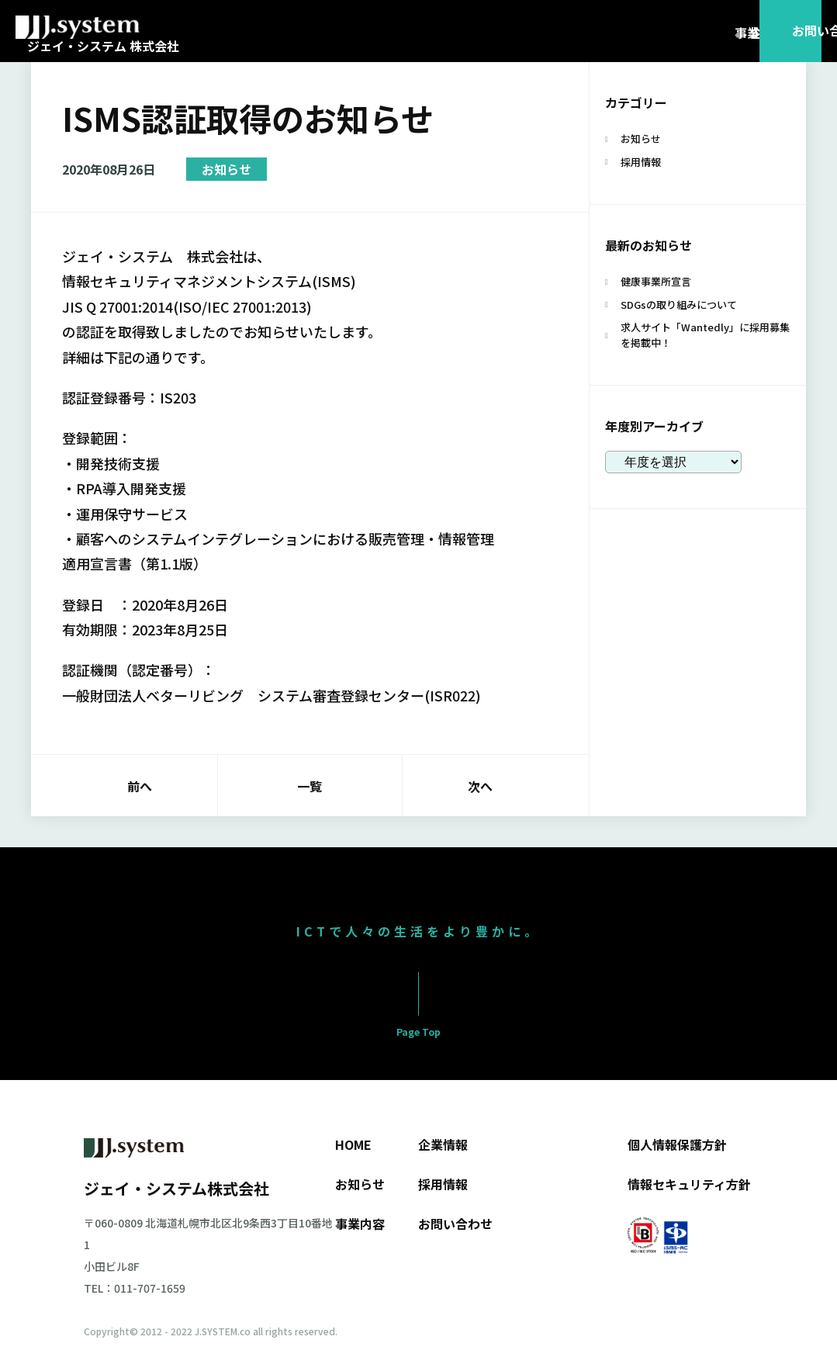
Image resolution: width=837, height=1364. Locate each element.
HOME (353, 1144)
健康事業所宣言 (656, 281)
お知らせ (226, 169)
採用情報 (641, 161)
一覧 (309, 786)
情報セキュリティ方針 (689, 1184)
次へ (480, 786)
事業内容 (360, 1223)
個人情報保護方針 (677, 1144)
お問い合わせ (455, 1223)
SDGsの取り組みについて (679, 304)
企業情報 (443, 1144)
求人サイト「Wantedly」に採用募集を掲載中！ (705, 335)
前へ (139, 786)
